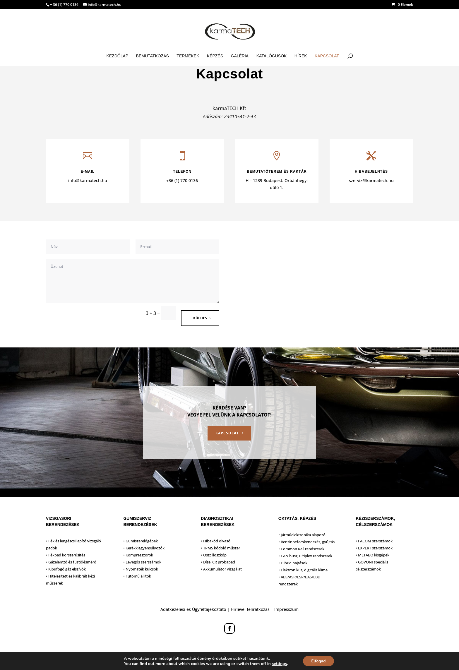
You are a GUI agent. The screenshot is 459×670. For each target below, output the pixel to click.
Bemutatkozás (152, 56)
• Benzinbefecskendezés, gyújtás (306, 541)
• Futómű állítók (137, 576)
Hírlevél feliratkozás (250, 609)
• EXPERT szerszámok (374, 548)
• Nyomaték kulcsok (140, 569)
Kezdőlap (117, 56)
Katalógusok (271, 56)
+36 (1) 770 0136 (182, 180)
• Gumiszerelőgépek (140, 541)
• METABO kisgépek (372, 555)
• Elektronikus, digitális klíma (303, 570)
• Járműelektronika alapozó (302, 534)
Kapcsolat (327, 56)
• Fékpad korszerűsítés (65, 555)
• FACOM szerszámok (374, 541)
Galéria (240, 56)
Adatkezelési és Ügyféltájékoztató (193, 609)
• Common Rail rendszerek (301, 548)
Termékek (188, 56)
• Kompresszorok (138, 555)
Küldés (200, 318)
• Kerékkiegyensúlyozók (144, 548)
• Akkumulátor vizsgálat (221, 569)
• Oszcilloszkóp (214, 555)
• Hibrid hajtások (292, 563)
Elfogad (318, 661)
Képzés (215, 56)
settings (278, 663)
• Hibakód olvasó (215, 541)
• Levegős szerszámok (142, 562)
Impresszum (286, 609)
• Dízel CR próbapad (218, 562)
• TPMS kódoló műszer (220, 548)
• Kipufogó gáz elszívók (66, 569)
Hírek (300, 56)
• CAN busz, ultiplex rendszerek (305, 555)
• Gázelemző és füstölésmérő (71, 562)
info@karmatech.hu (87, 180)
